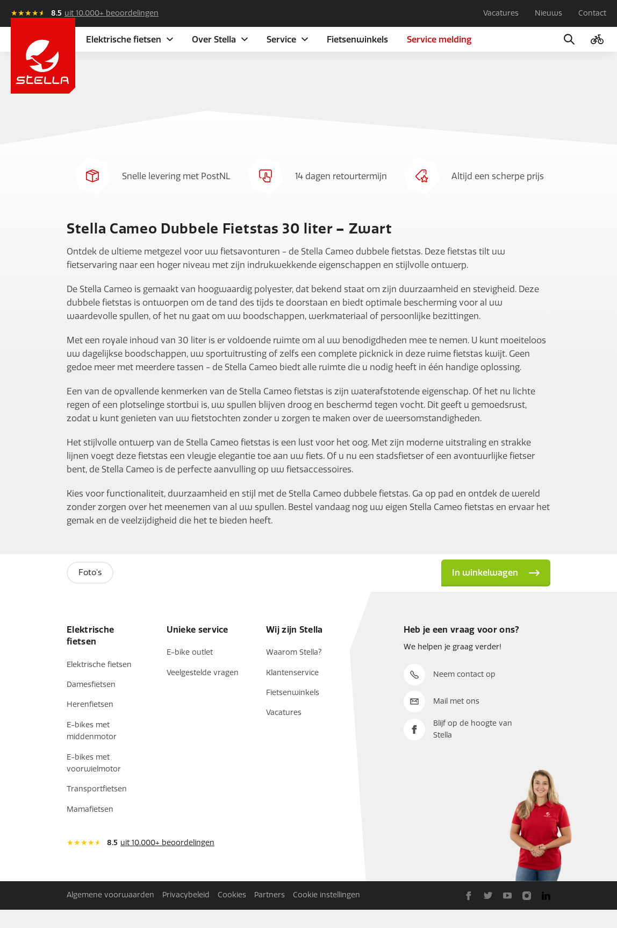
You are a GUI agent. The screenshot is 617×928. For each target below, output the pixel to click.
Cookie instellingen (326, 913)
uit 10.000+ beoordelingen (111, 13)
